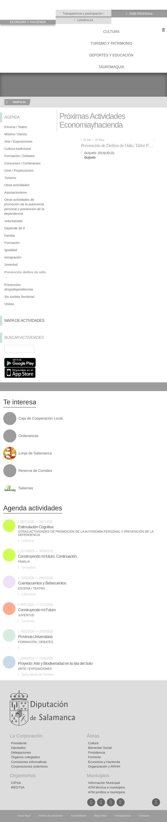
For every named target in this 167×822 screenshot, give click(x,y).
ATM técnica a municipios (106, 787)
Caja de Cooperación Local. (40, 418)
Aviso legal (24, 815)
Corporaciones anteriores (29, 766)
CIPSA (16, 783)
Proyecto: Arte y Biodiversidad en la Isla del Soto (55, 663)
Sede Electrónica (140, 13)
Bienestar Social (100, 747)
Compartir (5, 386)
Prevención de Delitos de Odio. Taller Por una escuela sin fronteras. (117, 145)
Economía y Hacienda (104, 762)
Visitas (9, 304)
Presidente (19, 743)
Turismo (10, 178)
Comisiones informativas (29, 762)
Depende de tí (14, 228)
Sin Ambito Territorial (19, 297)
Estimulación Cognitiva (35, 527)
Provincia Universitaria (35, 637)
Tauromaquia (111, 67)
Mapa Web (100, 815)
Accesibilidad (78, 815)
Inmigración (12, 257)
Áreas (93, 736)
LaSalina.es (84, 20)
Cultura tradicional (17, 148)
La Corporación (26, 736)
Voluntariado (13, 221)
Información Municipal (104, 783)
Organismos (23, 775)
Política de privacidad (50, 815)
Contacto (144, 815)
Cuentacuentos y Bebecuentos (42, 583)
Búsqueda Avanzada (46, 349)
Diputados (18, 747)
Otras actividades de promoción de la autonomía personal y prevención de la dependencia (86, 533)
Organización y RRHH (104, 766)
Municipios (98, 775)
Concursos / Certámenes (22, 163)
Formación (12, 243)
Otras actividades (17, 185)
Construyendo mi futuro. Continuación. (47, 556)
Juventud (11, 264)
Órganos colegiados (25, 757)
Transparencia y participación (83, 13)
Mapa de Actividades (24, 320)
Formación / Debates (19, 156)
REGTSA (18, 787)
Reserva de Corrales (35, 471)
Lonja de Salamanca (35, 453)
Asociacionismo (15, 192)
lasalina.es (19, 101)
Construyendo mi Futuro (37, 610)
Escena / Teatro (15, 127)
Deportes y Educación (111, 55)
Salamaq (25, 488)
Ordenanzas (28, 436)
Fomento (94, 757)
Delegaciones (21, 752)
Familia (9, 235)
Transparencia (122, 815)
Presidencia (96, 752)
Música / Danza (15, 134)
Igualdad (10, 250)
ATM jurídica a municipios (106, 792)
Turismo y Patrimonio (111, 43)
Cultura (111, 32)
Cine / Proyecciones (18, 170)
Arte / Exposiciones (18, 141)
